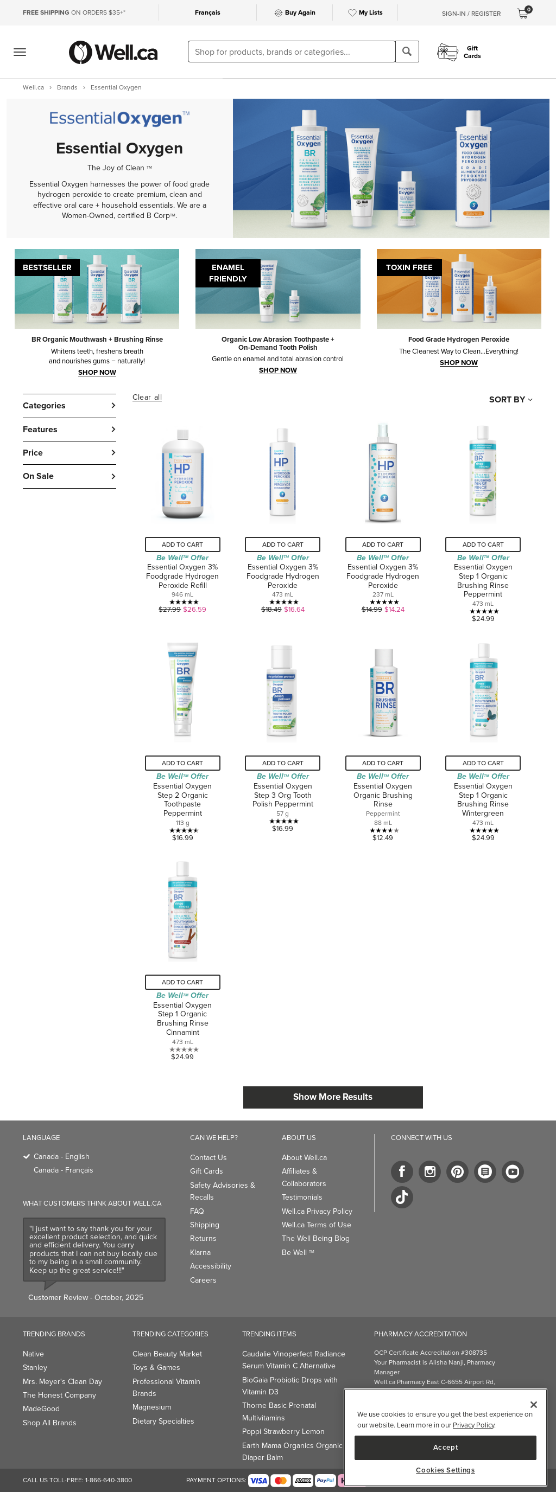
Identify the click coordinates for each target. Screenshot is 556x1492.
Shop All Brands (50, 1423)
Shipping (204, 1225)
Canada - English (62, 1156)
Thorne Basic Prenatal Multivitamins (279, 1411)
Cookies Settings (445, 1470)
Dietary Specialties (163, 1421)
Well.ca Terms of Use (316, 1225)
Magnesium (151, 1407)
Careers (203, 1280)
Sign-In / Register (471, 13)
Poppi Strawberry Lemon (283, 1431)
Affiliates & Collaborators (304, 1177)
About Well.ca (304, 1157)
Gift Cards (206, 1171)
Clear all (147, 397)
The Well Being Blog (316, 1238)
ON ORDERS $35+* (74, 12)
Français (207, 12)
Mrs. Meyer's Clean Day (62, 1381)
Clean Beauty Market (167, 1354)
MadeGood (41, 1408)
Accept (445, 1447)
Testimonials (302, 1197)
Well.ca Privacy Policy (317, 1211)
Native (33, 1354)
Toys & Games (156, 1367)
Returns (203, 1238)
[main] (445, 1437)
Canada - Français (63, 1170)
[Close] (534, 1405)
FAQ (197, 1211)
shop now (459, 362)
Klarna (200, 1252)
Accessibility (210, 1266)
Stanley (35, 1367)
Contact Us (208, 1157)
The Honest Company (59, 1395)
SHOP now (278, 370)
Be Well (298, 1252)
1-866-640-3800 (108, 1480)
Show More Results (332, 1097)
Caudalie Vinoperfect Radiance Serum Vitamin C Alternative (293, 1360)
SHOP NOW (97, 372)
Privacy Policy (473, 1425)
